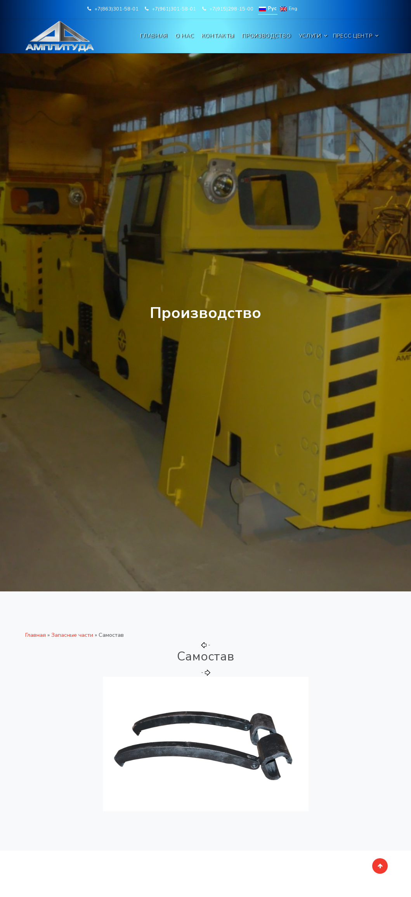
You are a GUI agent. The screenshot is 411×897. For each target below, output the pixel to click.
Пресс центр (353, 36)
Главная (153, 36)
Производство (266, 36)
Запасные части (72, 635)
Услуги (310, 36)
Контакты (217, 36)
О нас (184, 36)
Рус (268, 8)
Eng (288, 8)
